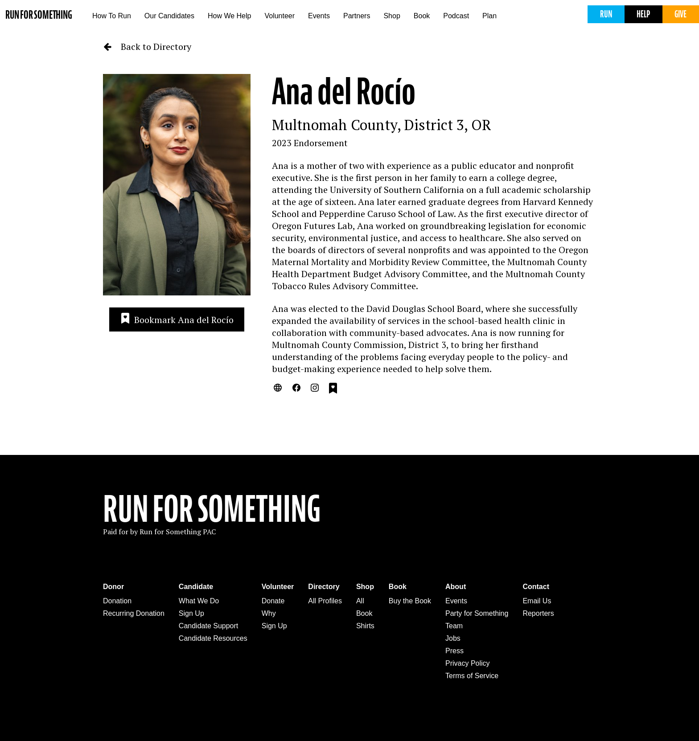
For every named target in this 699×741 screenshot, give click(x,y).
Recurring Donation (133, 613)
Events (319, 16)
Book (422, 16)
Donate (273, 601)
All (360, 601)
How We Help (229, 16)
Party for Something (476, 613)
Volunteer (279, 16)
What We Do (199, 601)
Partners (356, 16)
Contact (535, 586)
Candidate (196, 586)
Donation (117, 601)
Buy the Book (410, 601)
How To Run (111, 16)
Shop (391, 16)
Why (269, 613)
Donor (113, 586)
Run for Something (38, 15)
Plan (489, 16)
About (455, 586)
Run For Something (212, 509)
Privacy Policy (467, 663)
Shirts (365, 626)
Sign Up (191, 613)
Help (643, 14)
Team (454, 626)
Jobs (453, 638)
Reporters (538, 613)
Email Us (536, 601)
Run (606, 14)
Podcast (456, 16)
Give (680, 14)
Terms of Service (471, 676)
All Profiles (325, 601)
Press (454, 651)
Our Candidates (169, 16)
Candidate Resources (213, 638)
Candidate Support (208, 626)
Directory (323, 586)
